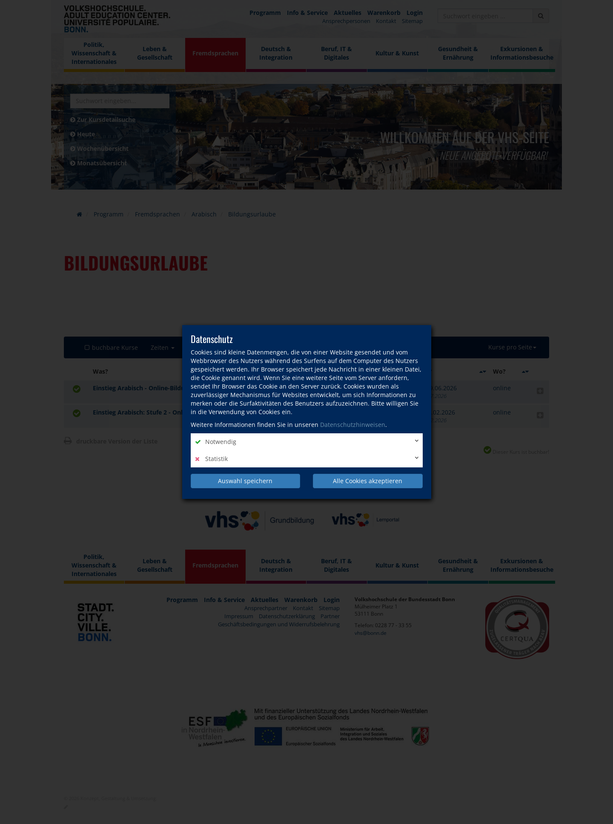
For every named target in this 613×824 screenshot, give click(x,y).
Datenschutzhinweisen (352, 425)
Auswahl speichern (245, 481)
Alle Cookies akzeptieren (367, 481)
